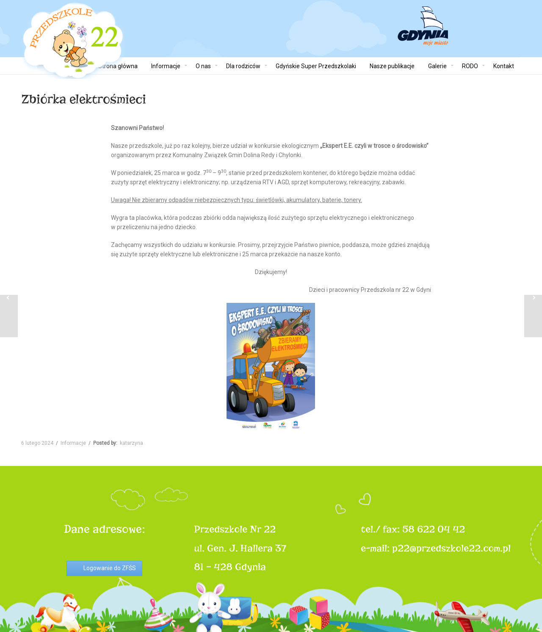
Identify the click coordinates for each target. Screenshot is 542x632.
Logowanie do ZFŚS (109, 568)
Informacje (73, 443)
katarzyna (131, 443)
